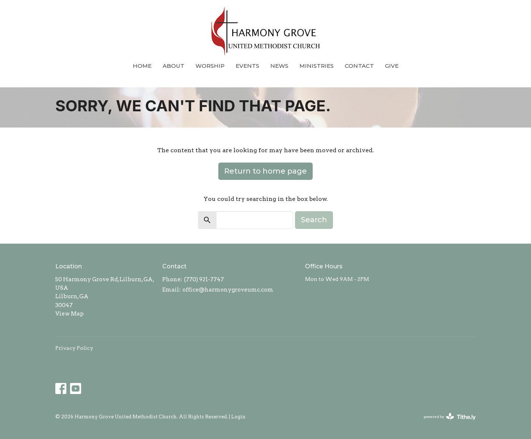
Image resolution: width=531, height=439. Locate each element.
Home (142, 65)
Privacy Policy (74, 348)
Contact (359, 65)
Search (314, 219)
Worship (210, 65)
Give (392, 65)
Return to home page (265, 171)
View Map (69, 313)
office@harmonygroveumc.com (228, 289)
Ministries (316, 65)
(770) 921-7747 (204, 279)
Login (238, 416)
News (279, 65)
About (173, 65)
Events (247, 65)
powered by (450, 417)
